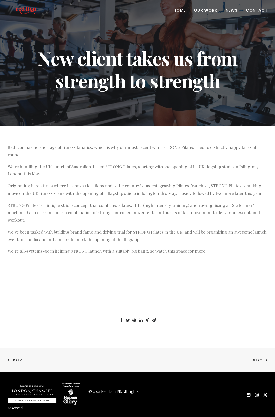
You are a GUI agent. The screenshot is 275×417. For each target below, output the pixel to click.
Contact (257, 15)
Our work (205, 15)
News (232, 15)
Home (179, 15)
